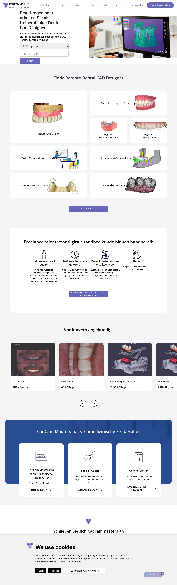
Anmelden (138, 5)
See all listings (88, 208)
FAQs (99, 5)
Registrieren (128, 5)
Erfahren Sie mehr (90, 489)
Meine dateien (88, 5)
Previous (83, 403)
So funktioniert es (44, 5)
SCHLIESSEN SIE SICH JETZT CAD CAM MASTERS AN (88, 294)
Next (94, 403)
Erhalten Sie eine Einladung (141, 488)
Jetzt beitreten (41, 489)
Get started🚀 (154, 574)
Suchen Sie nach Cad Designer (67, 5)
